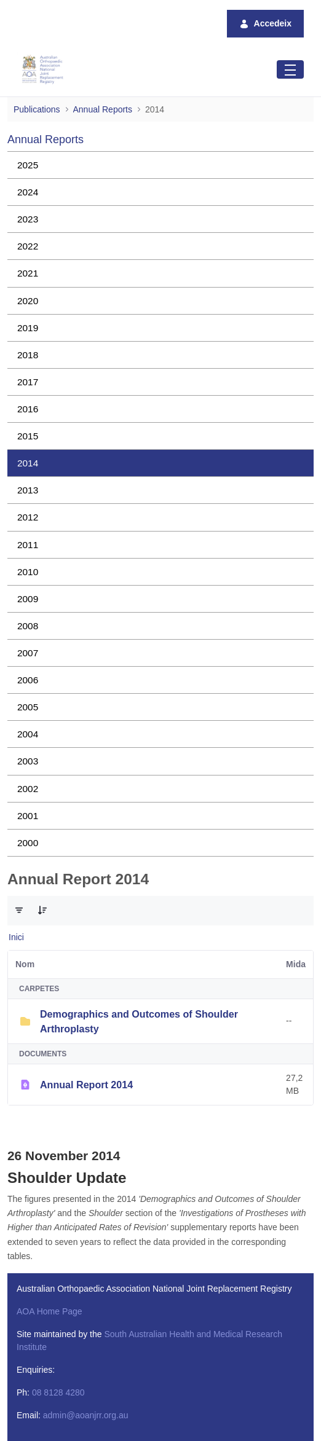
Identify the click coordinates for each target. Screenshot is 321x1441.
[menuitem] (160, 165)
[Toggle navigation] (290, 69)
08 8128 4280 (58, 1392)
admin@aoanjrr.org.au (86, 1415)
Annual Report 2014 (86, 1084)
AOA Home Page (49, 1311)
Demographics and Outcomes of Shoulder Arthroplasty (139, 1021)
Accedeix (265, 23)
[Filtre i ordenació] (19, 910)
